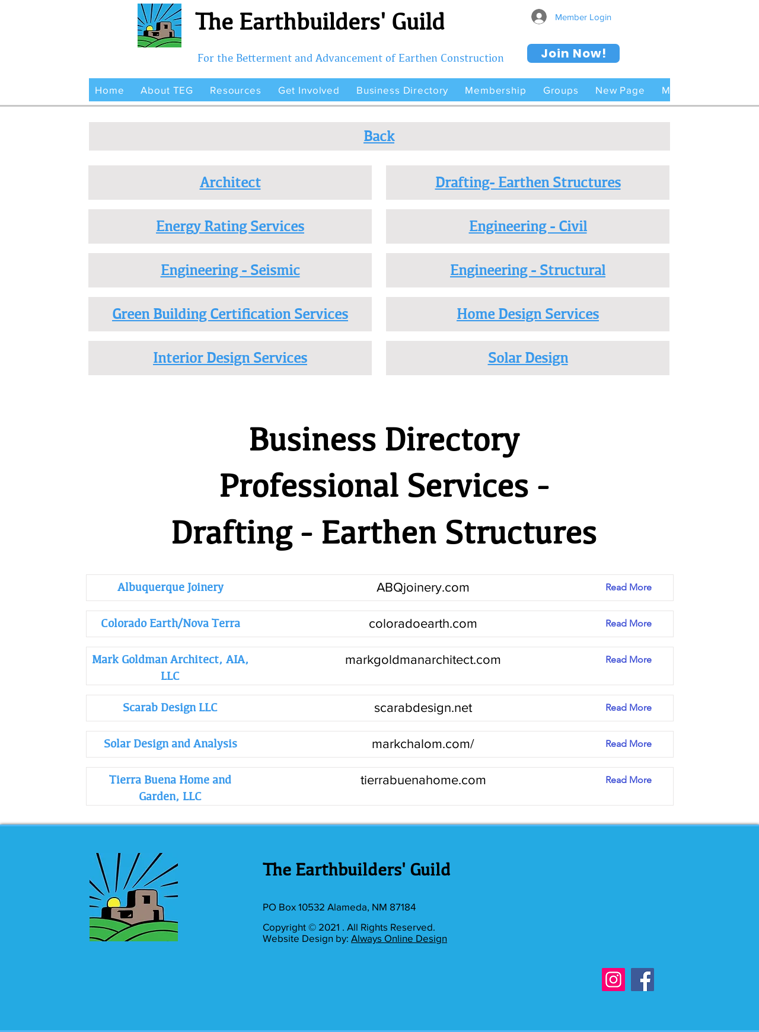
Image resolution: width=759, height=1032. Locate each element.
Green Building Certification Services (230, 313)
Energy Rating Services (230, 226)
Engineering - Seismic (230, 269)
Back (378, 135)
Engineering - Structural (527, 269)
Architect (230, 182)
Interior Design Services (230, 357)
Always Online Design (399, 938)
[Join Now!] (573, 53)
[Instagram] (613, 979)
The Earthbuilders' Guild (320, 21)
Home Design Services (528, 313)
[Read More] (637, 587)
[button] (167, 89)
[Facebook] (642, 979)
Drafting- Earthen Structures (528, 182)
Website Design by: (307, 938)
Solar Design (528, 357)
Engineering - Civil (528, 226)
